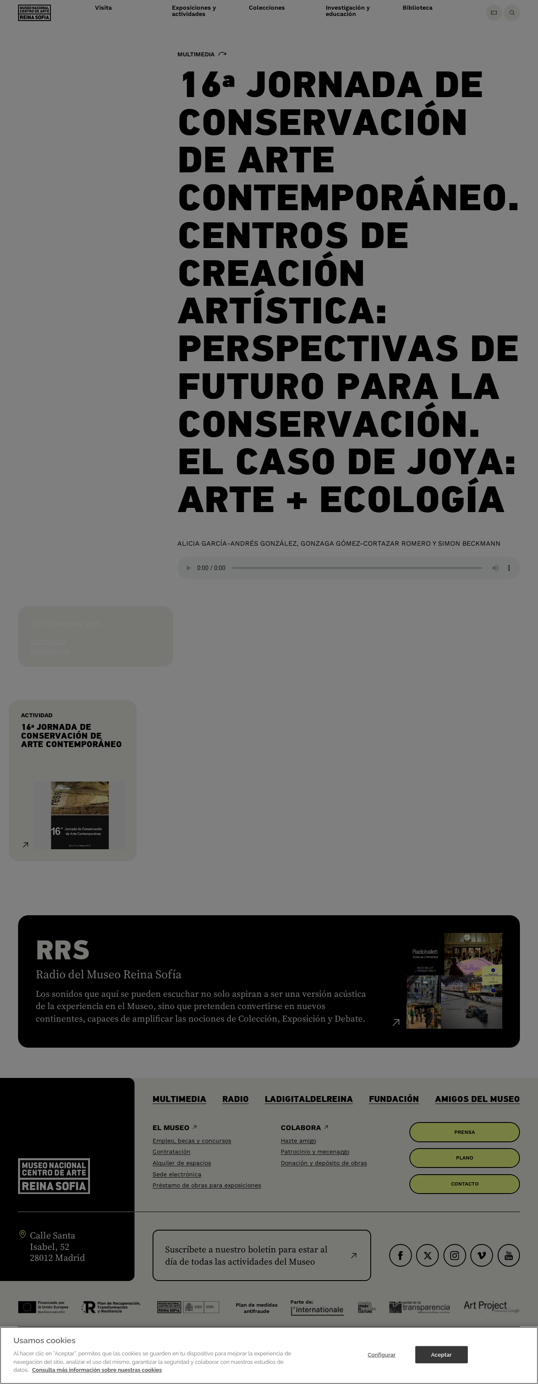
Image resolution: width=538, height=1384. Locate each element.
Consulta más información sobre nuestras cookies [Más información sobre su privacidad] (97, 1370)
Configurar (382, 1354)
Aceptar (441, 1354)
